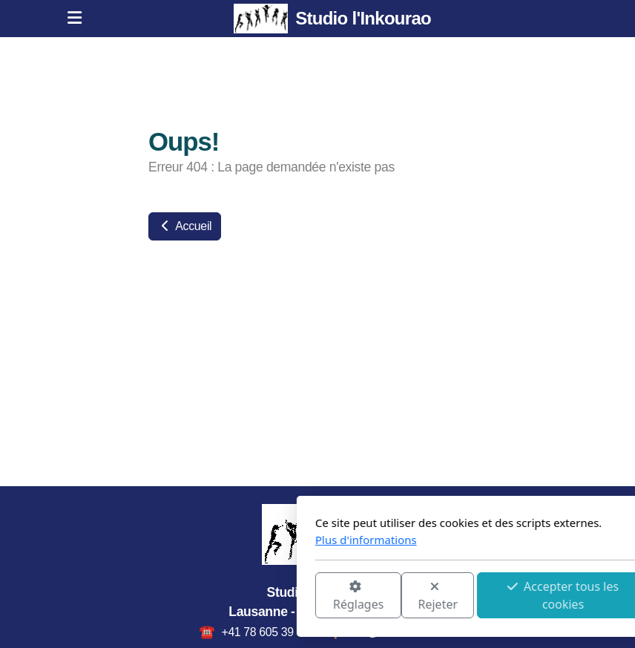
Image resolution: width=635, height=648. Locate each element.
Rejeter (274, 596)
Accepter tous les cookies (398, 595)
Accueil (184, 226)
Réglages (193, 596)
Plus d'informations (201, 539)
